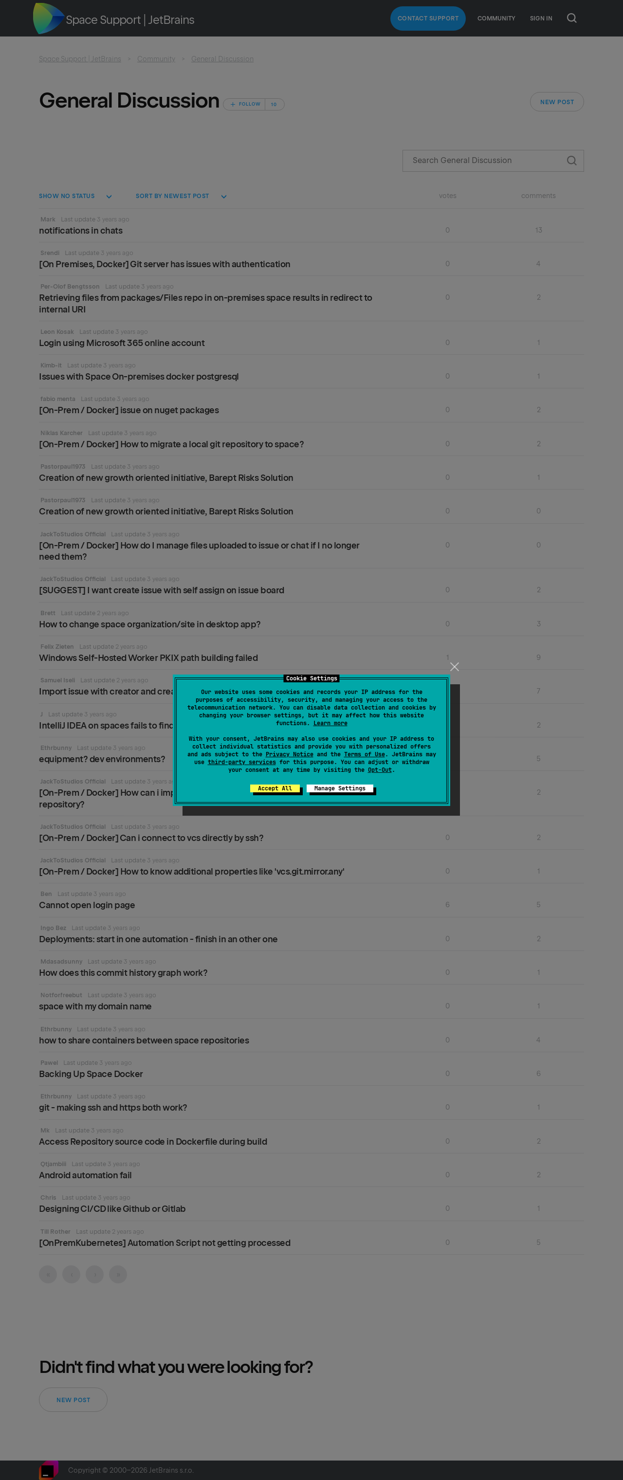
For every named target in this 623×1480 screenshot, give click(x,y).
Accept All (275, 788)
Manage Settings (340, 788)
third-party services (242, 762)
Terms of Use (364, 754)
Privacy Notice (289, 754)
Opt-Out (380, 770)
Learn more (330, 723)
